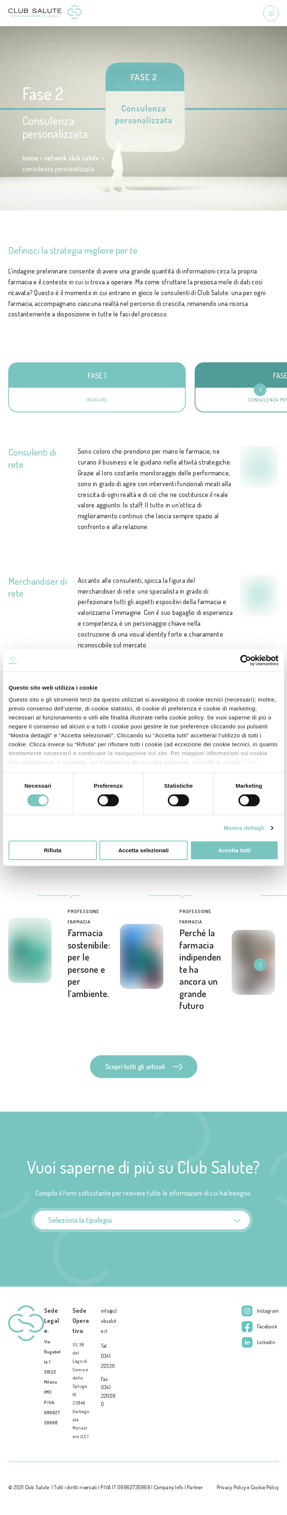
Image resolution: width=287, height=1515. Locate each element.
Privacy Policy (231, 1487)
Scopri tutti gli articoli (143, 1066)
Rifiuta (52, 850)
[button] (264, 389)
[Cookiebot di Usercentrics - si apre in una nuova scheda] (245, 660)
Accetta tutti (234, 850)
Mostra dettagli (243, 828)
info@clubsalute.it (109, 1321)
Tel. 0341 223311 (108, 1356)
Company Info (168, 1487)
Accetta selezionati (143, 850)
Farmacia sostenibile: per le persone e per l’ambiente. (89, 963)
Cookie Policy (265, 1487)
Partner (195, 1487)
